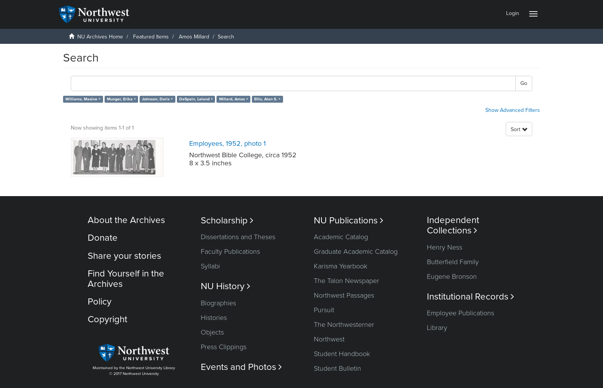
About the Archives (126, 220)
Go (523, 83)
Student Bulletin (337, 368)
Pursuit (324, 310)
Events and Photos (241, 367)
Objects (212, 332)
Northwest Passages (344, 295)
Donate (103, 237)
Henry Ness (444, 247)
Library (437, 327)
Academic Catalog (341, 237)
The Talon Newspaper (346, 280)
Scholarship (227, 220)
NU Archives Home (100, 36)
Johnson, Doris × (157, 99)
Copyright (107, 319)
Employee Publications (460, 313)
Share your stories (124, 255)
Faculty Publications (230, 251)
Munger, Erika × (121, 99)
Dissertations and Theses (238, 237)
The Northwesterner (344, 324)
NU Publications (348, 220)
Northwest (329, 339)
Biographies (218, 303)
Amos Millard (194, 36)
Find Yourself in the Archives (126, 278)
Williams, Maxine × (82, 99)
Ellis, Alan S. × (267, 99)
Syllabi (210, 266)
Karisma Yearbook (340, 266)
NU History (225, 286)
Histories (214, 317)
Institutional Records (470, 296)
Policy (100, 301)
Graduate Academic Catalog (356, 251)
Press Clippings (224, 347)
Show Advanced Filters (512, 110)
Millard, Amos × (233, 99)
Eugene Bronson (452, 276)
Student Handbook (342, 354)
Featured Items (151, 36)
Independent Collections (453, 225)
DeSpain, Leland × (196, 99)
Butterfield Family (453, 262)
